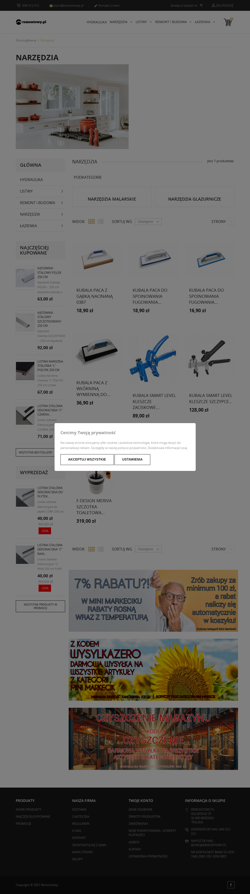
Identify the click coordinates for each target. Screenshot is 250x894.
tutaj (183, 448)
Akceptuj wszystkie (87, 459)
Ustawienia (132, 459)
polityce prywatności (132, 448)
